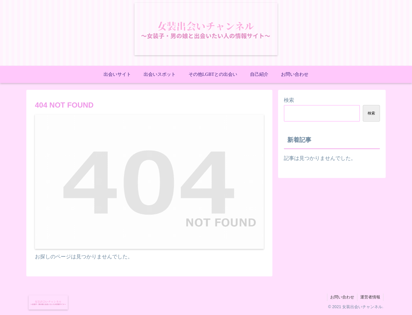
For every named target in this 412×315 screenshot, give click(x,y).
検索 (289, 100)
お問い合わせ (342, 297)
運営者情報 (370, 297)
